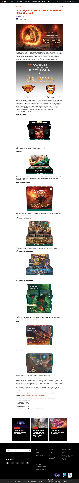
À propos (51, 449)
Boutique (44, 1)
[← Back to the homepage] (5, 1)
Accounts (74, 1)
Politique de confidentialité (26, 481)
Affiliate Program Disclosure (52, 457)
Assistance (51, 454)
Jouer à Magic (27, 1)
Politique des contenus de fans (42, 481)
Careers (50, 452)
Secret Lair (64, 458)
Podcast (38, 454)
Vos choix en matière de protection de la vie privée (58, 481)
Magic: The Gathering (66, 449)
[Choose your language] (68, 481)
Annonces (21, 6)
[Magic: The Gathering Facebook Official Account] (7, 463)
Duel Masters (39, 468)
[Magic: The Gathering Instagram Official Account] (27, 463)
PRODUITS (13, 1)
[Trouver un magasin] (29, 450)
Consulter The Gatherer (67, 456)
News (17, 6)
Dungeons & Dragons (41, 466)
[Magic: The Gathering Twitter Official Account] (12, 463)
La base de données (67, 1)
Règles (37, 452)
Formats (38, 451)
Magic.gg (64, 452)
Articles (50, 1)
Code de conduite (17, 481)
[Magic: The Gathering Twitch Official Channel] (17, 463)
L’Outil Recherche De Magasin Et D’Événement (67, 454)
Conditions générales (10, 481)
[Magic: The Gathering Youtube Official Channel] (22, 463)
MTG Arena (19, 1)
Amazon (37, 398)
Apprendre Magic (36, 1)
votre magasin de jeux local (49, 398)
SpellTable (64, 459)
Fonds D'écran (39, 455)
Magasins (59, 1)
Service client (34, 481)
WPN (50, 455)
